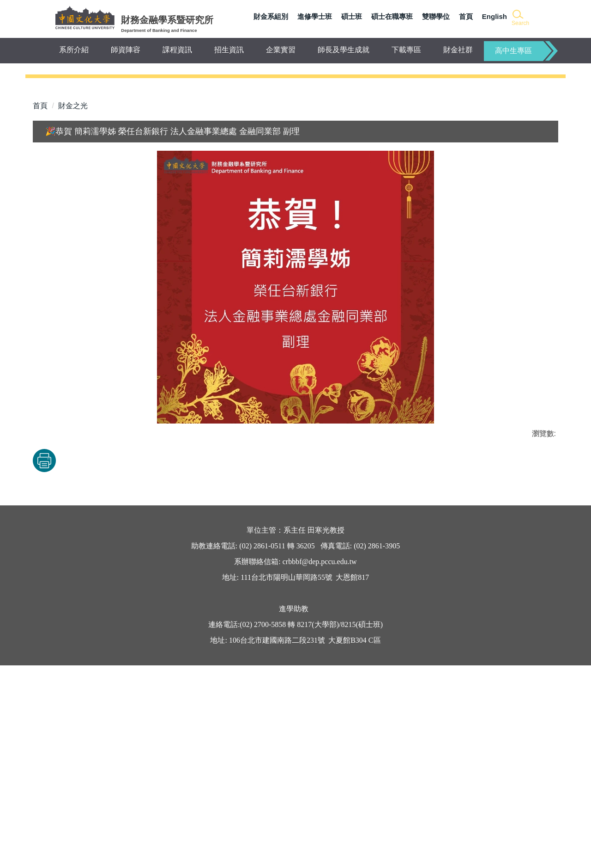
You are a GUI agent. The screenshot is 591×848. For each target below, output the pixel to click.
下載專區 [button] (406, 50)
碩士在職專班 (392, 16)
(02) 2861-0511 (261, 728)
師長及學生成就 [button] (343, 50)
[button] (520, 18)
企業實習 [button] (281, 50)
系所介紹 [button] (74, 50)
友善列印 (129, 643)
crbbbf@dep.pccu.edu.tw (320, 744)
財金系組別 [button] (270, 16)
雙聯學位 (436, 16)
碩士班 (351, 16)
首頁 (466, 16)
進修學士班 (314, 16)
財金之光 (73, 288)
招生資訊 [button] (229, 50)
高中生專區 (513, 51)
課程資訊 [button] (177, 50)
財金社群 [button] (458, 50)
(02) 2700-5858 (263, 807)
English (494, 16)
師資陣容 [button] (125, 50)
